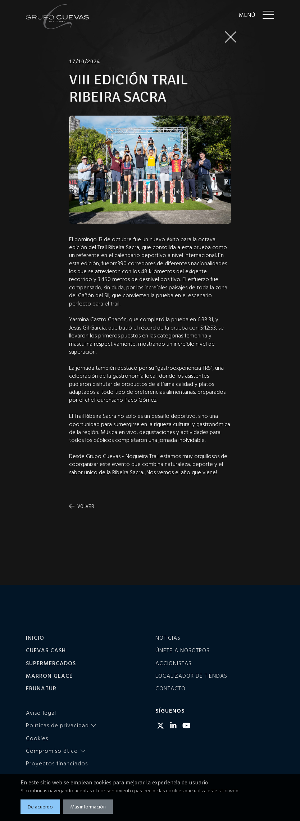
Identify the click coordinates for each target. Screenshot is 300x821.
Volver (81, 506)
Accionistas (173, 663)
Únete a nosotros (182, 650)
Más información (88, 806)
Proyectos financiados (57, 763)
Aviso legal (41, 712)
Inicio (35, 637)
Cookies (37, 738)
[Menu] (256, 14)
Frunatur (41, 688)
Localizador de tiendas (191, 675)
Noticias (168, 637)
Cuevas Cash (46, 650)
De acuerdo (40, 806)
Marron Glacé (49, 675)
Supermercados (51, 663)
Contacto (170, 688)
